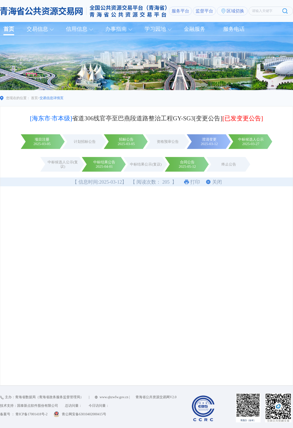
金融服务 (194, 29)
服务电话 (234, 29)
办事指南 (116, 29)
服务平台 (180, 11)
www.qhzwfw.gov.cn (114, 397)
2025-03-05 (42, 144)
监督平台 (204, 11)
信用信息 (76, 29)
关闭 (217, 182)
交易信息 (37, 29)
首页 (8, 29)
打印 (195, 182)
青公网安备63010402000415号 (84, 414)
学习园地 (155, 29)
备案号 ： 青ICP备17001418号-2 (23, 414)
